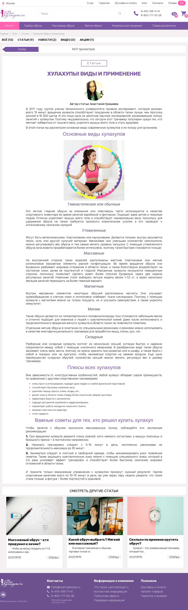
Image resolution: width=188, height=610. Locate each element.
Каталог (9, 25)
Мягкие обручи (93, 25)
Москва (8, 3)
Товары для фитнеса (164, 25)
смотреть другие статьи (94, 491)
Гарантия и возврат (154, 596)
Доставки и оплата (126, 3)
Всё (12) (7, 40)
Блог (144, 3)
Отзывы (177, 3)
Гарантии (104, 3)
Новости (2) (47, 40)
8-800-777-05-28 (151, 15)
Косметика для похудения (127, 25)
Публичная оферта (106, 596)
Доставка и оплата (153, 587)
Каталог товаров (152, 591)
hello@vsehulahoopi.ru (63, 587)
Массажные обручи (63, 25)
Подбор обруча (33, 25)
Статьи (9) (26, 40)
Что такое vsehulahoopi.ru (111, 587)
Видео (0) (68, 40)
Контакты (157, 3)
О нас (90, 3)
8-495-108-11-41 (150, 11)
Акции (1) (87, 40)
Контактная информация (110, 591)
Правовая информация (109, 600)
